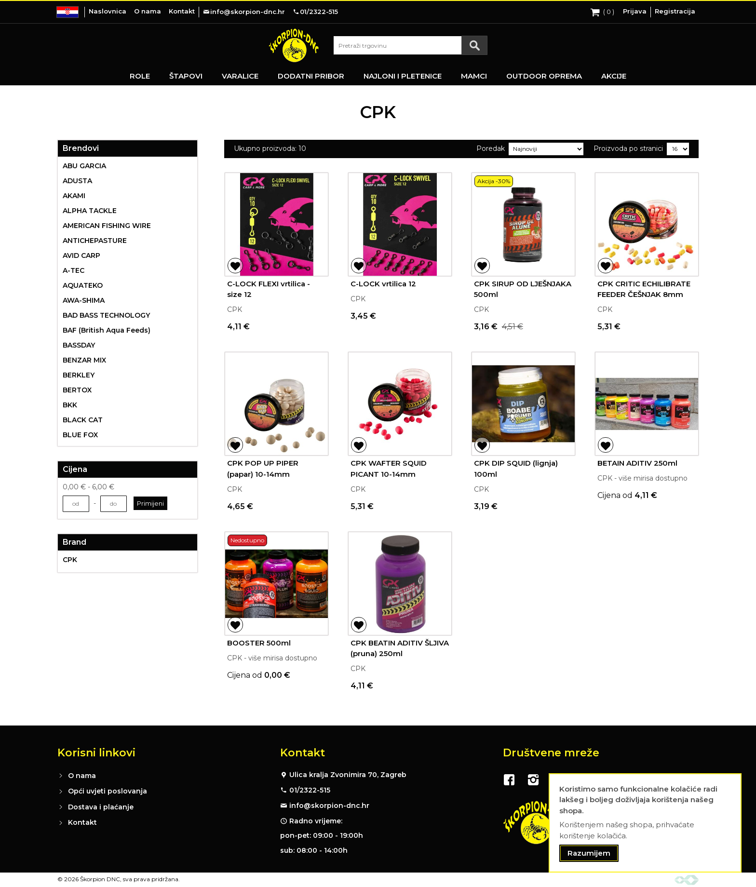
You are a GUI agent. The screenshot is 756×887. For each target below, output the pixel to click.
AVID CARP (81, 255)
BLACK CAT (83, 420)
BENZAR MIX (84, 360)
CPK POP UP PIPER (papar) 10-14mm (262, 468)
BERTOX (77, 390)
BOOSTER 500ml (259, 642)
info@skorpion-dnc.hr (329, 805)
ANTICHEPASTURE (95, 240)
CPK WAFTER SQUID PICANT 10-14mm (389, 468)
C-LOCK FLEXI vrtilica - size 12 (268, 289)
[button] (235, 265)
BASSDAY (79, 345)
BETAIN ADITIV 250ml (637, 463)
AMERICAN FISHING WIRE (107, 225)
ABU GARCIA (84, 165)
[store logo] (294, 45)
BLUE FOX (80, 434)
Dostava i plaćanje (101, 807)
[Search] (474, 45)
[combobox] (410, 45)
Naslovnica (107, 11)
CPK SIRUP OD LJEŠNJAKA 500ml (522, 289)
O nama (147, 11)
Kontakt (182, 11)
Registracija (675, 11)
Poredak (490, 148)
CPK (70, 559)
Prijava (635, 11)
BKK (70, 405)
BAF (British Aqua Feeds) (106, 330)
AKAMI (74, 195)
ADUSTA (77, 180)
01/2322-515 (309, 790)
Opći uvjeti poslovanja (107, 791)
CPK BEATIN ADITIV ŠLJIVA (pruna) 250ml (400, 648)
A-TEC (73, 270)
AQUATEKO (83, 285)
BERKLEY (78, 375)
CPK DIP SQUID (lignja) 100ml (516, 468)
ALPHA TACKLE (90, 210)
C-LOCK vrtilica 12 (383, 283)
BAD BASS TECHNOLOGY (106, 315)
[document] (645, 823)
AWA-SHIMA (84, 300)
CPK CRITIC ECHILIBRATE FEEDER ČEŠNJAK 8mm (643, 289)
